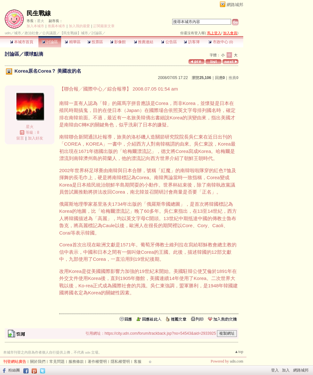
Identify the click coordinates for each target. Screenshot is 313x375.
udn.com (236, 361)
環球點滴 (33, 54)
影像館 (118, 42)
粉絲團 (14, 370)
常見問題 (57, 361)
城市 (17, 33)
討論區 (50, 42)
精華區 (72, 42)
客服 (137, 361)
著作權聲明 (97, 361)
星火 (40, 21)
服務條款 (76, 361)
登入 (275, 370)
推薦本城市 (56, 26)
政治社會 (32, 33)
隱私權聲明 (120, 361)
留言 (20, 138)
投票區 (95, 42)
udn (8, 33)
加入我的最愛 (79, 26)
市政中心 (220, 42)
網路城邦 (235, 4)
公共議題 (49, 33)
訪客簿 (191, 42)
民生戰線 (39, 13)
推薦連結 (143, 42)
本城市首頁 (21, 42)
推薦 (233, 78)
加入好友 (35, 138)
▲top (239, 351)
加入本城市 (35, 26)
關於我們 (37, 361)
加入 (286, 370)
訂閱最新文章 (104, 26)
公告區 (169, 42)
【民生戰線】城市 (74, 33)
